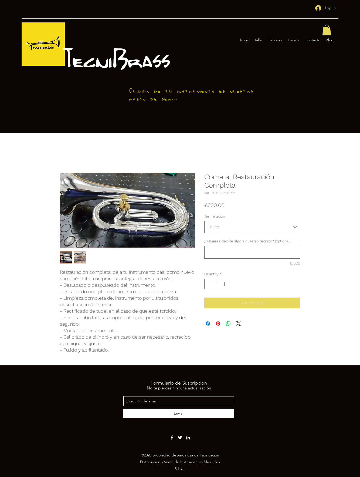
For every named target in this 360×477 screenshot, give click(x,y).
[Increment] (225, 284)
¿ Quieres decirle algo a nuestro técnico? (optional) (247, 241)
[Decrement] (208, 284)
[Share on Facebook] (208, 323)
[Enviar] (178, 413)
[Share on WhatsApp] (228, 323)
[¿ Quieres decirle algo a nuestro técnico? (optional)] (252, 252)
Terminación (214, 216)
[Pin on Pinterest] (218, 323)
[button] (326, 30)
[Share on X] (238, 323)
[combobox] (252, 227)
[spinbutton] (217, 284)
